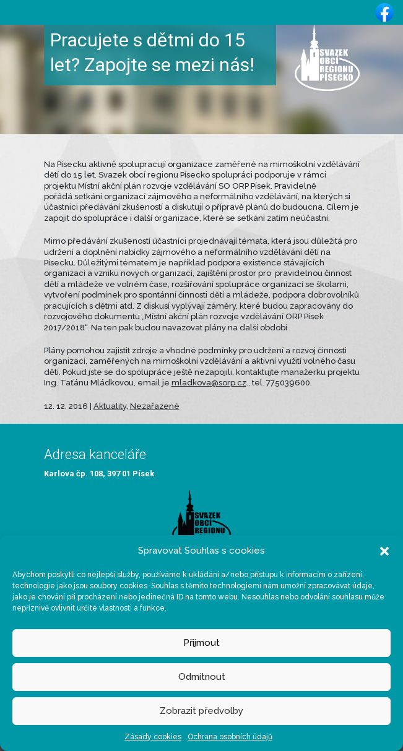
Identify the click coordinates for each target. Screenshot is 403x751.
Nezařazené (155, 406)
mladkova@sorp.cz (208, 382)
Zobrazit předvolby (201, 710)
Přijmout (201, 642)
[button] (384, 550)
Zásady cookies (152, 736)
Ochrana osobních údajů (230, 736)
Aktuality (109, 406)
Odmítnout (201, 676)
